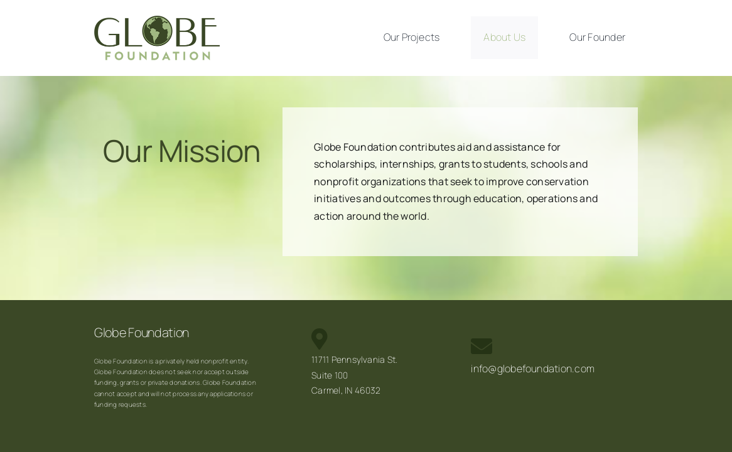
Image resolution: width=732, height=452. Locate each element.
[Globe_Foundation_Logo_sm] (157, 21)
